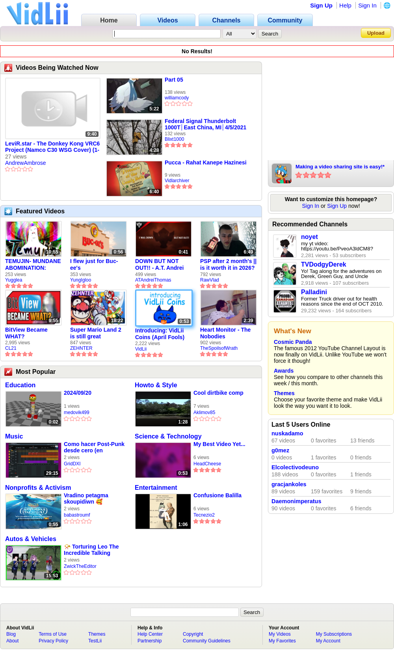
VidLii (141, 349)
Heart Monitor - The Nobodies (225, 333)
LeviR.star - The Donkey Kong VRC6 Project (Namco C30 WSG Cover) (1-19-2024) (52, 147)
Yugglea (13, 280)
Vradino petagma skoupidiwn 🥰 (86, 498)
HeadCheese (207, 464)
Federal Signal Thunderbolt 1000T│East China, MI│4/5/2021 (205, 124)
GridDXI (72, 464)
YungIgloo (80, 280)
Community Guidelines (206, 641)
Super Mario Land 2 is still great (95, 333)
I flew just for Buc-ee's (94, 264)
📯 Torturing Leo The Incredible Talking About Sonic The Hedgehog (91, 549)
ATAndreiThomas (153, 280)
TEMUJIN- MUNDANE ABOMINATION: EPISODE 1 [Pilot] (33, 264)
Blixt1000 (174, 139)
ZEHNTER (81, 348)
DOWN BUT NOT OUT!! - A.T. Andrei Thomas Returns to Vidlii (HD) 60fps (160, 264)
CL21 (11, 348)
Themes (284, 393)
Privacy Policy (53, 641)
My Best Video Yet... (219, 444)
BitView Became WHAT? (26, 333)
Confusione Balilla (217, 495)
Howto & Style (156, 385)
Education (20, 385)
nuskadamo (287, 433)
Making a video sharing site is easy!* (340, 167)
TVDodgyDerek (323, 264)
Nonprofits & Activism (38, 487)
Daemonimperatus (296, 501)
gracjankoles (289, 484)
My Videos (280, 634)
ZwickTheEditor (80, 566)
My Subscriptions (334, 634)
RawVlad (209, 280)
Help (345, 5)
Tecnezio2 (204, 515)
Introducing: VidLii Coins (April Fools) (159, 333)
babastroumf (77, 515)
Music (14, 436)
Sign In (367, 5)
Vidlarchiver (177, 180)
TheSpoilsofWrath (219, 348)
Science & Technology (168, 436)
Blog (11, 634)
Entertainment (156, 487)
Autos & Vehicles (30, 539)
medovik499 (76, 412)
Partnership (150, 641)
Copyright (193, 634)
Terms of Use (53, 634)
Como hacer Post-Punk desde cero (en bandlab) (94, 447)
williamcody (177, 98)
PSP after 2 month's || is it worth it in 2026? (228, 264)
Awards (284, 371)
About (12, 641)
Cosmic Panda (293, 342)
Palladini (314, 292)
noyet (309, 236)
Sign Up (321, 5)
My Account (328, 641)
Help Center (150, 634)
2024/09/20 (77, 393)
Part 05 (174, 80)
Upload (376, 33)
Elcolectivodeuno (295, 467)
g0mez (280, 450)
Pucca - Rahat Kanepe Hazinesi (206, 162)
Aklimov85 (204, 412)
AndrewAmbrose (25, 163)
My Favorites (282, 641)
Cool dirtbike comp (218, 393)
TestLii (95, 641)
